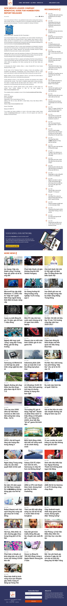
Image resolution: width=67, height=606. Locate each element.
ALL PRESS (33, 2)
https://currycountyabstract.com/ (11, 89)
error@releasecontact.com (14, 113)
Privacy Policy (11, 602)
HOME (20, 2)
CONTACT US (40, 2)
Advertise (17, 602)
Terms (7, 602)
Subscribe (33, 601)
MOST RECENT (26, 2)
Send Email (9, 97)
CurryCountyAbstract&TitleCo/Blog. (22, 43)
